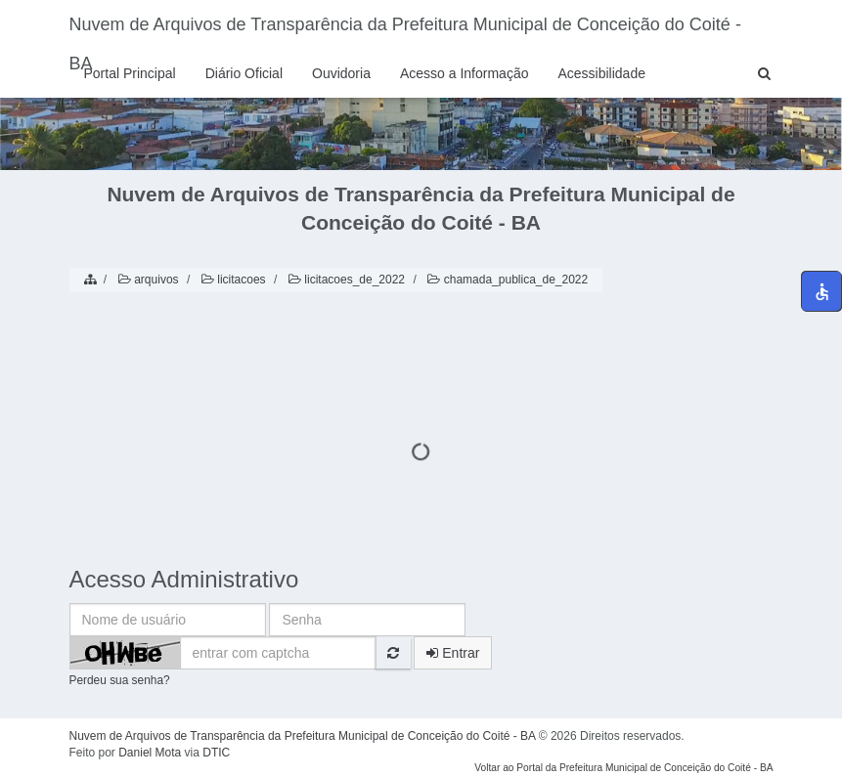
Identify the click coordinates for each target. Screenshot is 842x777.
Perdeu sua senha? (119, 680)
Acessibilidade (601, 73)
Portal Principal (130, 73)
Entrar (452, 653)
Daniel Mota (149, 752)
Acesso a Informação (464, 73)
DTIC (216, 752)
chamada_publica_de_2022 (506, 279)
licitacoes (232, 279)
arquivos (147, 279)
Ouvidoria (341, 73)
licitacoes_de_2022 (345, 279)
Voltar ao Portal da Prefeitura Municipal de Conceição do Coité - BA (623, 767)
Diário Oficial (244, 73)
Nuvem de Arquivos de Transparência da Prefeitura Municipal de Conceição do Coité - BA (405, 32)
